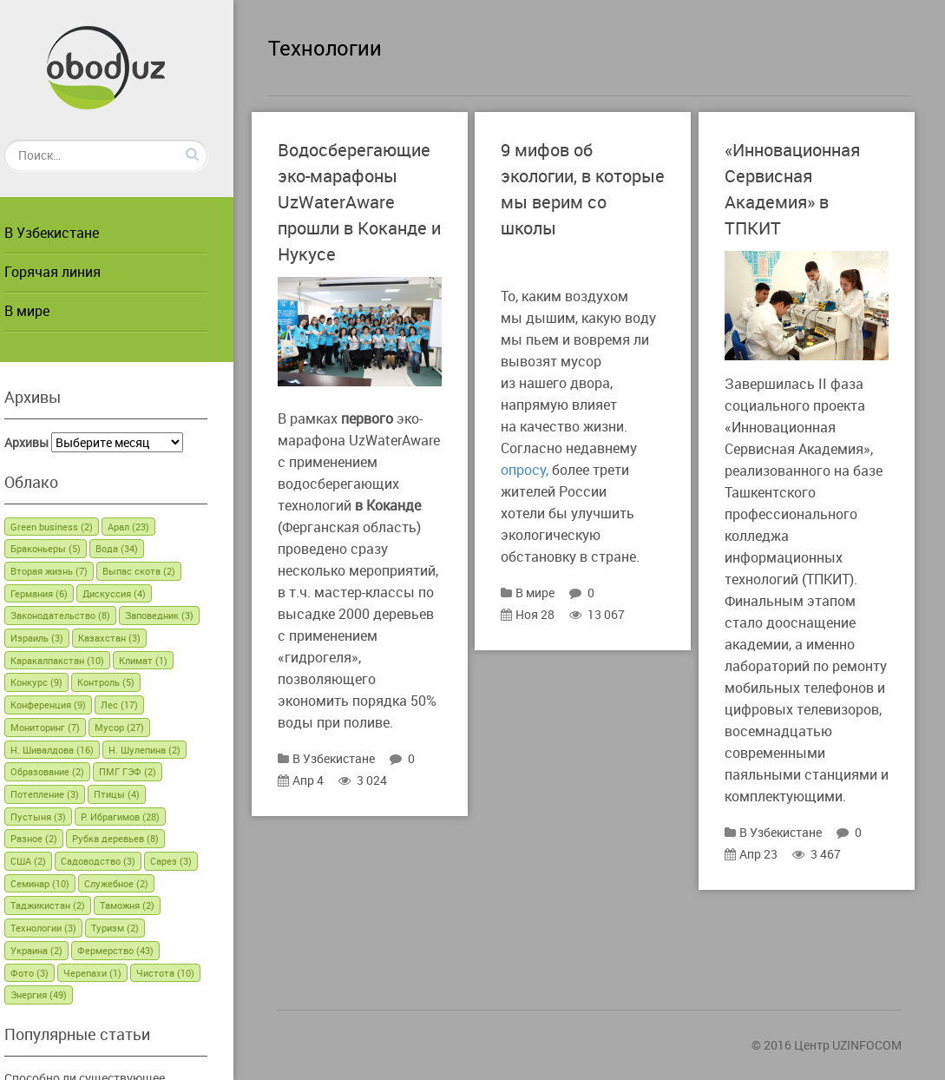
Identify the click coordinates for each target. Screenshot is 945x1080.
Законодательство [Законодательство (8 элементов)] (82, 615)
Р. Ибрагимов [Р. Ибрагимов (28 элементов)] (141, 816)
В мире (48, 310)
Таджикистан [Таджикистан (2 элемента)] (69, 905)
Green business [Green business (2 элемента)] (73, 526)
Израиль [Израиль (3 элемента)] (58, 637)
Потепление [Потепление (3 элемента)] (66, 793)
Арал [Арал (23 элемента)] (150, 526)
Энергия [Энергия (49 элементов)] (60, 994)
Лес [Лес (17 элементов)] (141, 704)
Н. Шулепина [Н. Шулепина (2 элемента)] (166, 749)
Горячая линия (74, 271)
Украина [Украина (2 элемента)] (58, 950)
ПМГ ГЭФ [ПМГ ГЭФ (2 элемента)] (149, 771)
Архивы (48, 442)
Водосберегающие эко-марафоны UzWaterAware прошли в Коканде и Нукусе (371, 202)
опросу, (542, 469)
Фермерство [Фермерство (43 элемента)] (137, 950)
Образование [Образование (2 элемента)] (69, 771)
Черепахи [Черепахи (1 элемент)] (114, 972)
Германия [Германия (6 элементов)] (60, 593)
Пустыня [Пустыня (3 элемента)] (60, 816)
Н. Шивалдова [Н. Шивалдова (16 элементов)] (73, 749)
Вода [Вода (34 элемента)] (138, 548)
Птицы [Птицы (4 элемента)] (138, 793)
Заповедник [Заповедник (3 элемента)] (181, 615)
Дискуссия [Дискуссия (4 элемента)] (135, 593)
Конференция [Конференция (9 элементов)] (70, 704)
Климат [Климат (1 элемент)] (165, 660)
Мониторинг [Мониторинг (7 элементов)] (67, 727)
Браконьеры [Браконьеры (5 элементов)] (67, 548)
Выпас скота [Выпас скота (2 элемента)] (160, 570)
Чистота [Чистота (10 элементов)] (187, 972)
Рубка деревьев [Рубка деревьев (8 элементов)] (137, 838)
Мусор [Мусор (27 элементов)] (141, 727)
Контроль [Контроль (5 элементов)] (127, 681)
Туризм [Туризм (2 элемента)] (137, 927)
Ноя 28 (545, 614)
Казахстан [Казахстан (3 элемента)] (131, 637)
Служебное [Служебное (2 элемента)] (138, 883)
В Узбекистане (73, 232)
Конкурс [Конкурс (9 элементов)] (58, 681)
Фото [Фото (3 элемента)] (51, 972)
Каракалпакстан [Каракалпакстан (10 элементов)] (79, 660)
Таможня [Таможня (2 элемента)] (148, 905)
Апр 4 (318, 819)
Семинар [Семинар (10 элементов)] (61, 883)
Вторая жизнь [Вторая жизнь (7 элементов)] (70, 570)
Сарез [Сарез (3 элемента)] (192, 860)
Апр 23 (768, 871)
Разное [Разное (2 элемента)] (55, 838)
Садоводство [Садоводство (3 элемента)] (119, 860)
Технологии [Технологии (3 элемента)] (65, 927)
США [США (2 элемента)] (50, 860)
